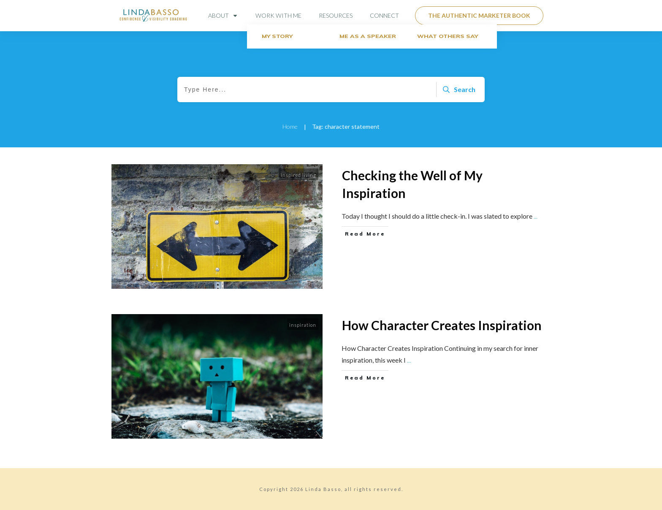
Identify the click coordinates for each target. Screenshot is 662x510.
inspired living (298, 175)
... (535, 216)
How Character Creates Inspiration (442, 325)
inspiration (302, 325)
